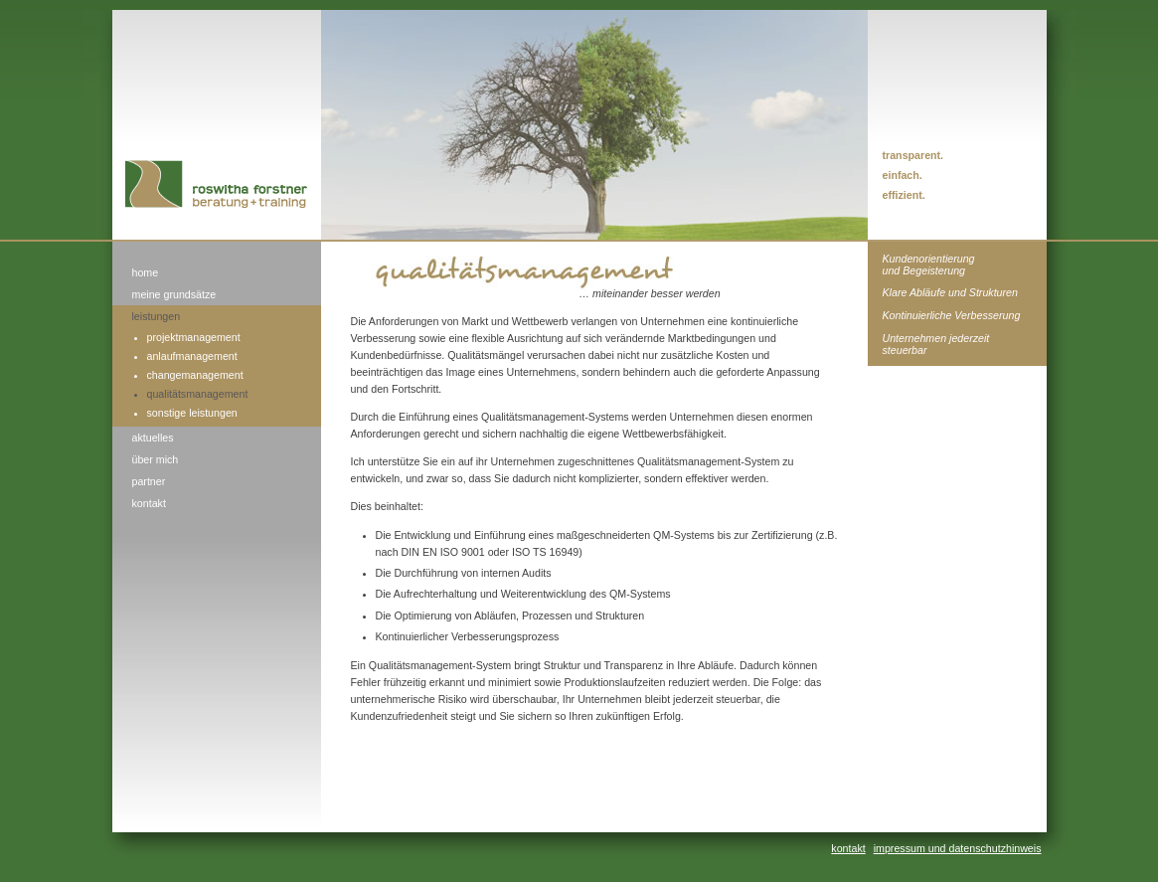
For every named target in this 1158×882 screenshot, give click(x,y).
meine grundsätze (174, 294)
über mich (155, 459)
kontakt (149, 503)
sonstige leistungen (192, 413)
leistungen (156, 316)
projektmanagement (194, 337)
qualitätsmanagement (197, 394)
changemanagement (195, 375)
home (145, 272)
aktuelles (153, 437)
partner (149, 481)
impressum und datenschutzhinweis (958, 848)
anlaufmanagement (192, 356)
